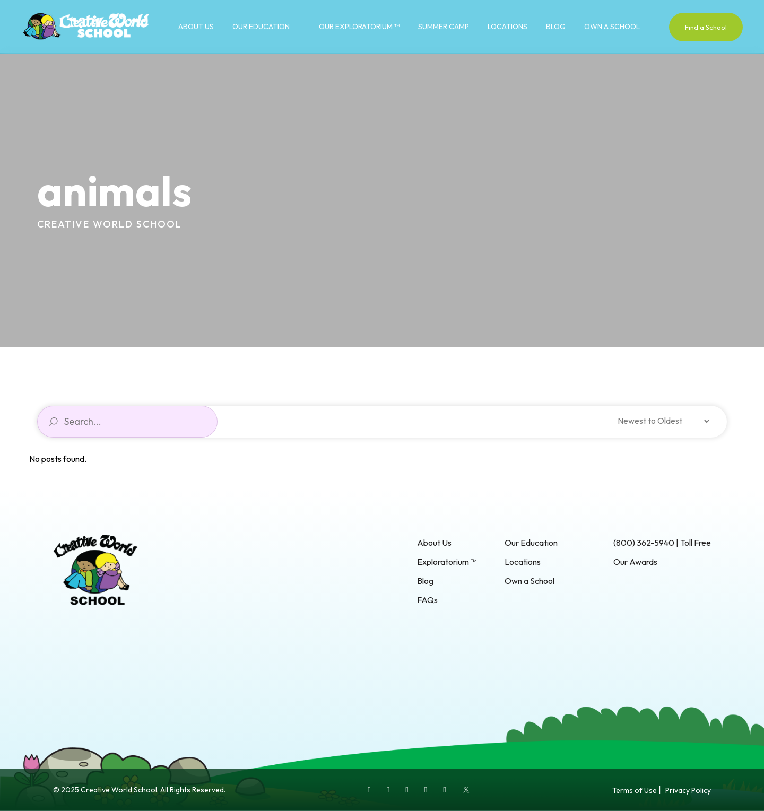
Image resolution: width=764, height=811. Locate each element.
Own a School (612, 26)
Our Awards (635, 561)
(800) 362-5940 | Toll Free (662, 542)
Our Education (261, 26)
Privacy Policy (688, 790)
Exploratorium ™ (446, 561)
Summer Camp (443, 26)
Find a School (706, 27)
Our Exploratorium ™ (359, 26)
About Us (196, 26)
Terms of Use (634, 790)
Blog (556, 26)
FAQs (427, 600)
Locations (507, 26)
